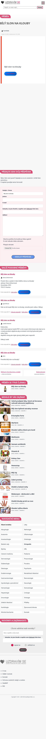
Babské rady (5, 544)
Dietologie (4, 568)
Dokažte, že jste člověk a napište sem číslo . (21, 209)
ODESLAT (23, 650)
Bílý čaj (14, 473)
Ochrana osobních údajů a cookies (13, 680)
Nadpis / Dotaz (7, 190)
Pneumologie (28, 559)
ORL (25, 549)
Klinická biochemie (7, 612)
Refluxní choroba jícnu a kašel (10, 372)
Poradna (27, 564)
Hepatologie (5, 593)
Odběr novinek (7, 674)
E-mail (4, 202)
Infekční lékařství (6, 602)
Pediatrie (27, 554)
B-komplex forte (17, 416)
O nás (4, 671)
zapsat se (17, 645)
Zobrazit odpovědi (16, 312)
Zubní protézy (16, 480)
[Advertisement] (23, 48)
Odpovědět (10, 73)
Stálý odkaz (14, 292)
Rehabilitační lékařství (31, 573)
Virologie (27, 598)
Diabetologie (5, 564)
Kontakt (26, 612)
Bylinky (3, 549)
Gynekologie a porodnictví (9, 583)
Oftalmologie (28, 534)
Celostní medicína (7, 554)
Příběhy (26, 602)
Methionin (15, 437)
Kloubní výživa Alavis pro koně (23, 430)
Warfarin (14, 423)
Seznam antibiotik (18, 444)
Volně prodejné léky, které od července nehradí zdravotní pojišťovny (26, 402)
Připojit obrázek (8, 245)
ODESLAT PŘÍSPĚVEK (23, 257)
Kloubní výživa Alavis (19, 508)
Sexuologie (27, 583)
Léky (25, 525)
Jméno (5, 196)
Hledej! (40, 7)
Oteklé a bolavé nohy (19, 487)
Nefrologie (27, 530)
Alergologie (5, 530)
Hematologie (5, 588)
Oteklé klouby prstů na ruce (22, 501)
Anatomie (4, 534)
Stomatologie (28, 588)
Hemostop (15, 466)
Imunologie (5, 598)
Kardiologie (5, 607)
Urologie (27, 593)
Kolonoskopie (40, 372)
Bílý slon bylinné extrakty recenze (24, 409)
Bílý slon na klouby (8, 274)
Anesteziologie (6, 539)
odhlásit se (31, 645)
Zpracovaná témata (30, 607)
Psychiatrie (27, 568)
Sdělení (5, 215)
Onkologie (27, 539)
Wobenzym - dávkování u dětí (22, 494)
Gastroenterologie (7, 578)
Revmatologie (28, 578)
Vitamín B (15, 451)
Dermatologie (5, 559)
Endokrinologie (6, 573)
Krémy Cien (15, 458)
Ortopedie (27, 544)
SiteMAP (5, 683)
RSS (3, 686)
